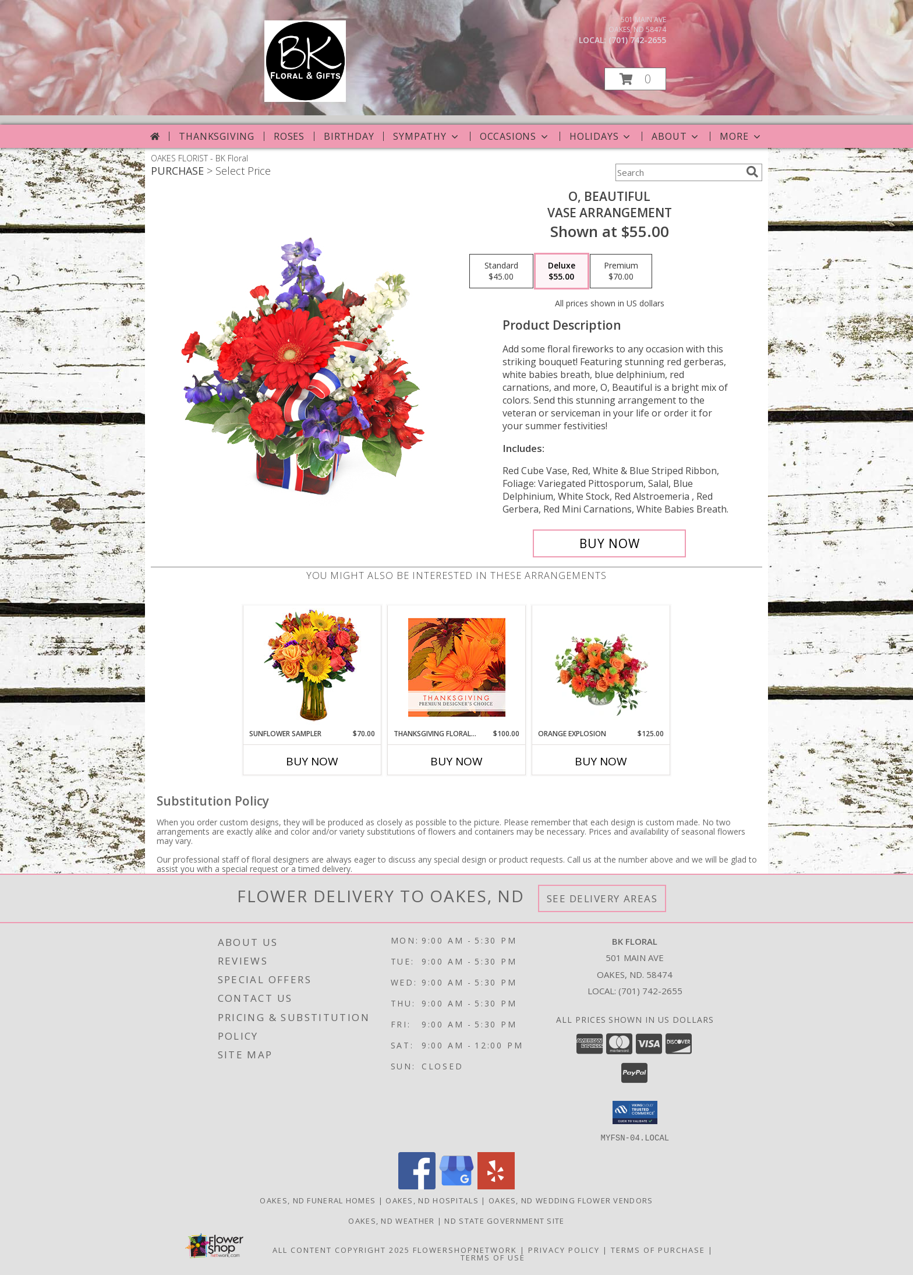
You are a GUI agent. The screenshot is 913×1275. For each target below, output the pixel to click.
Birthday (349, 136)
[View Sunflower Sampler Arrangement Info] (312, 667)
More (741, 136)
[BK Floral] (305, 98)
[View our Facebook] (417, 1185)
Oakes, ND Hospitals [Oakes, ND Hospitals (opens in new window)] (432, 1200)
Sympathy (426, 136)
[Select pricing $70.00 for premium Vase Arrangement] (621, 271)
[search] (752, 171)
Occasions (515, 136)
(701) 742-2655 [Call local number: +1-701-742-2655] (637, 39)
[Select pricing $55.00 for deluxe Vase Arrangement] (562, 271)
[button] (635, 79)
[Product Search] (678, 172)
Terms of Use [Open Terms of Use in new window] (493, 1257)
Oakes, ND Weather (391, 1220)
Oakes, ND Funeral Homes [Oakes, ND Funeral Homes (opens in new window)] (318, 1200)
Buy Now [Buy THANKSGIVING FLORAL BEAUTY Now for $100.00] (456, 761)
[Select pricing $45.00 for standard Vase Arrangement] (501, 271)
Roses (289, 136)
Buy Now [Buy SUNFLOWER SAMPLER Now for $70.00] (312, 761)
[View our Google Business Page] (456, 1185)
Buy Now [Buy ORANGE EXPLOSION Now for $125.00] (601, 761)
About (676, 136)
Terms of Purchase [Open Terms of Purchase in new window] (658, 1249)
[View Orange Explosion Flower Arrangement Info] (601, 667)
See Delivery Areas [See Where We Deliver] (602, 898)
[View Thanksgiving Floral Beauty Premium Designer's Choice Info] (456, 667)
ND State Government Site (504, 1220)
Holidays (600, 136)
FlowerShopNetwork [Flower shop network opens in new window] (465, 1249)
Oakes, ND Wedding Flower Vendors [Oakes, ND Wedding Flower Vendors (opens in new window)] (571, 1200)
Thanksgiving (216, 136)
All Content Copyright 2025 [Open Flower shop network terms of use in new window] (341, 1249)
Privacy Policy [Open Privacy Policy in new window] (564, 1249)
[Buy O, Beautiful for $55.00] (609, 543)
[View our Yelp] (496, 1185)
